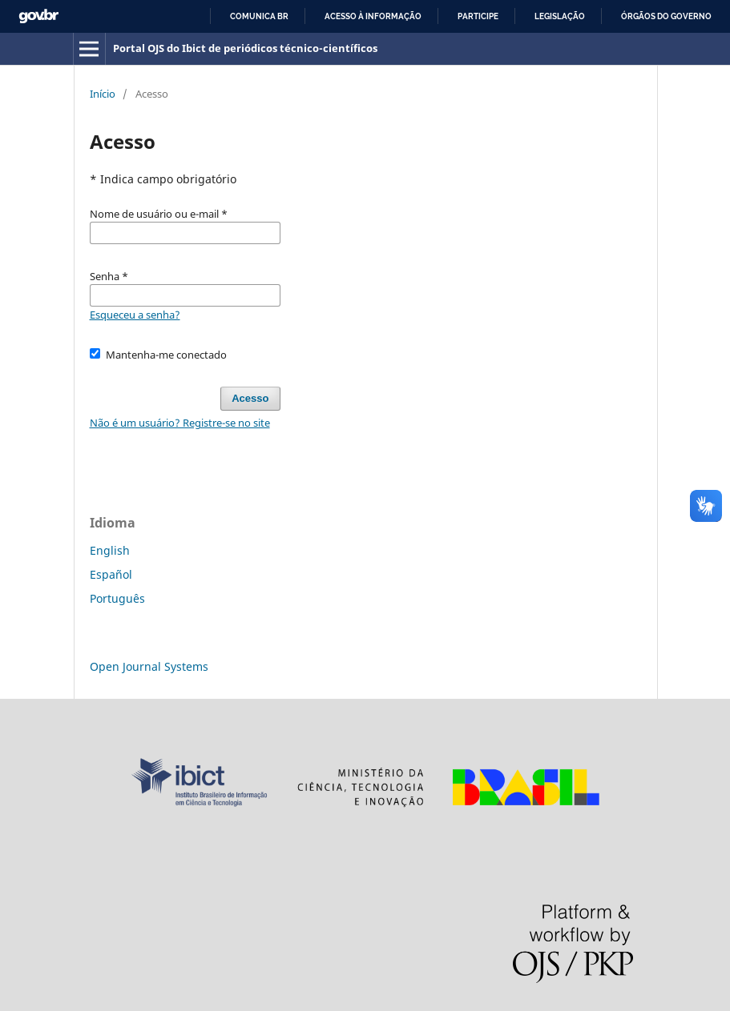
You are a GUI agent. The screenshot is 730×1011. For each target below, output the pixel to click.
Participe (478, 16)
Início (102, 93)
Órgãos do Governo (666, 16)
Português (117, 598)
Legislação (559, 16)
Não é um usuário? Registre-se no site (180, 422)
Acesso (250, 398)
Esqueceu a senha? (135, 314)
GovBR (38, 16)
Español (111, 574)
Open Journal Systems (149, 666)
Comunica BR (259, 16)
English (110, 550)
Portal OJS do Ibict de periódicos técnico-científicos (245, 48)
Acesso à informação (373, 16)
